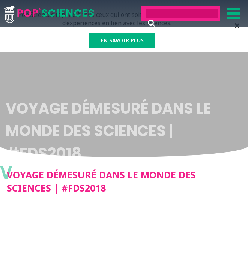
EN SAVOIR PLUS (122, 40)
